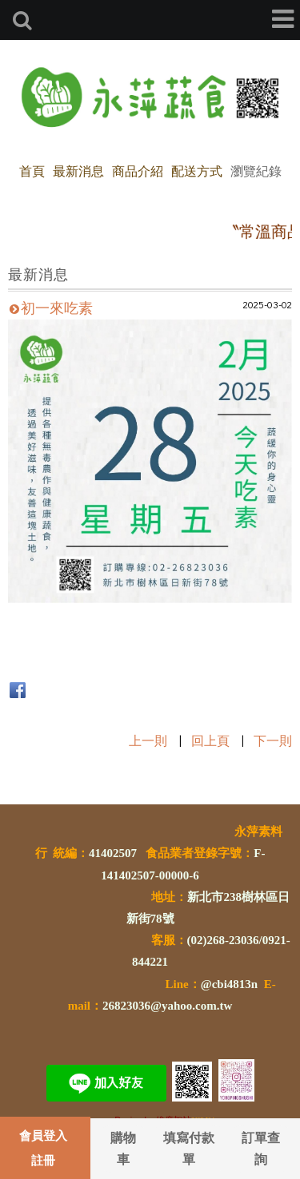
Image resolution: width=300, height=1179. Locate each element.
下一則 (273, 740)
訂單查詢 (261, 1148)
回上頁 (210, 740)
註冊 (43, 1160)
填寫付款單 (188, 1148)
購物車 (123, 1148)
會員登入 (43, 1135)
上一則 (148, 740)
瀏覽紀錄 (256, 170)
